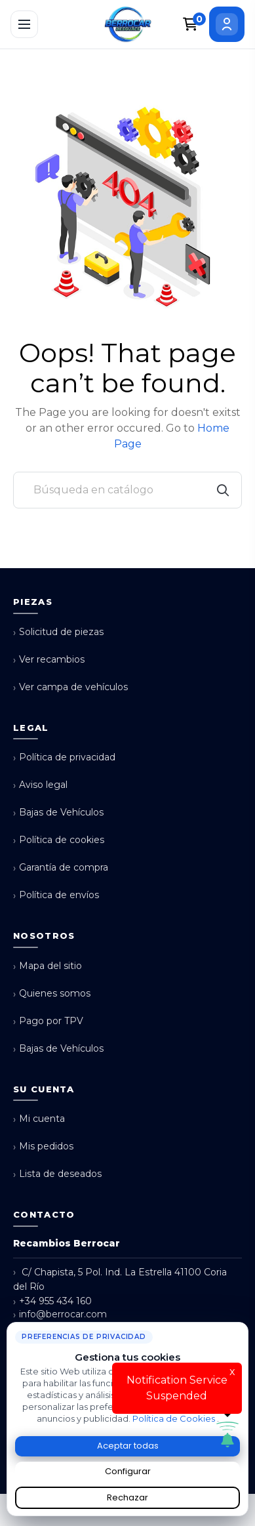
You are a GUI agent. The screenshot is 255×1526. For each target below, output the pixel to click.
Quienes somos (51, 993)
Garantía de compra (60, 867)
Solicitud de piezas (58, 632)
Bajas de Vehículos (58, 812)
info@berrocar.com (60, 1314)
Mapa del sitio (47, 966)
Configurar (128, 1471)
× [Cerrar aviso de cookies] (241, 1327)
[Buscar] (127, 490)
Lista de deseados (57, 1174)
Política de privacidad (64, 757)
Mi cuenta (39, 1119)
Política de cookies (58, 840)
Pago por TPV (48, 1021)
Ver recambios (49, 659)
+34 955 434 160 (52, 1301)
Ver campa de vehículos (70, 687)
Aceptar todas (128, 1445)
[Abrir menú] (24, 24)
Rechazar (127, 1497)
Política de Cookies (174, 1418)
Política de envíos (56, 895)
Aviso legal (40, 785)
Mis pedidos (43, 1146)
